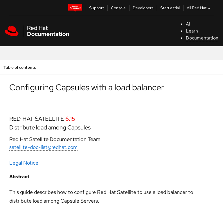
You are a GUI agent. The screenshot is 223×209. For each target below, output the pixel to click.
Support (96, 7)
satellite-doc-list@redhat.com (43, 147)
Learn (192, 31)
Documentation (202, 38)
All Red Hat (199, 7)
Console (118, 7)
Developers (143, 7)
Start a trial (170, 7)
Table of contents (19, 67)
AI (188, 24)
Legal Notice (23, 162)
